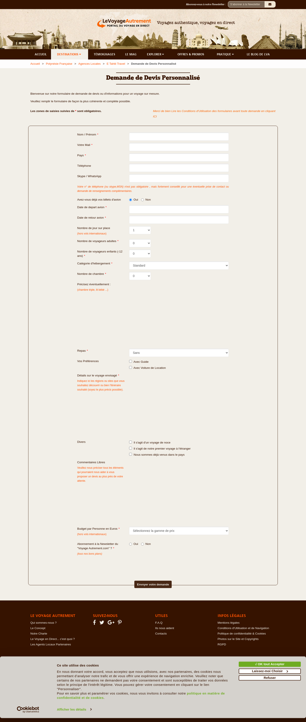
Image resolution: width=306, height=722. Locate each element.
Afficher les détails (71, 713)
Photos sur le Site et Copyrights (238, 639)
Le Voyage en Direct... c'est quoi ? (52, 639)
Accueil (35, 63)
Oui (133, 199)
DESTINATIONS (69, 54)
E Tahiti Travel (116, 63)
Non (146, 199)
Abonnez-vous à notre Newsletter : (207, 4)
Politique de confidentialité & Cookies (242, 633)
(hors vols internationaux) (92, 534)
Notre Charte (38, 633)
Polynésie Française (59, 63)
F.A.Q (159, 622)
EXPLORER (156, 54)
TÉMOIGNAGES (104, 54)
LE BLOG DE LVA (258, 54)
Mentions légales (229, 622)
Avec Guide (138, 361)
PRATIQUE (226, 54)
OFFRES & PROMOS (191, 54)
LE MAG (131, 54)
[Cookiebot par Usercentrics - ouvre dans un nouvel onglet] (28, 713)
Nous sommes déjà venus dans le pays (156, 454)
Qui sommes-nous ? (43, 622)
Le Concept (37, 628)
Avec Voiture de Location (147, 367)
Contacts (161, 633)
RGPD (222, 644)
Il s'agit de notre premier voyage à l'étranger (160, 448)
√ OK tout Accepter (269, 668)
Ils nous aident (164, 628)
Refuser (270, 682)
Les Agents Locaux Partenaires (50, 644)
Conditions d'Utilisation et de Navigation (243, 628)
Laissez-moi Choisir (270, 675)
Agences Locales (89, 63)
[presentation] (145, 564)
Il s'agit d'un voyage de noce (149, 442)
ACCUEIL (41, 54)
